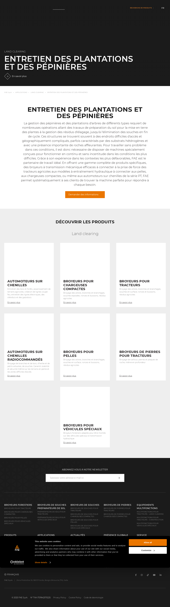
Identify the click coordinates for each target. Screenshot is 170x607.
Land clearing (11, 539)
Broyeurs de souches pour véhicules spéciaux (84, 527)
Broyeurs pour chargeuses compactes (18, 513)
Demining (9, 546)
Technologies (77, 549)
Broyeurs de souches (85, 505)
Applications (21, 92)
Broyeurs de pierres (117, 505)
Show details (41, 602)
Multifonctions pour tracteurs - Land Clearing (150, 513)
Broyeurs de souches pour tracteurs (84, 509)
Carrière (143, 545)
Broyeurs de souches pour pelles (84, 521)
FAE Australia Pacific (115, 560)
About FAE (109, 539)
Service (142, 535)
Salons (74, 542)
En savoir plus (19, 76)
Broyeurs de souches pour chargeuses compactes (84, 515)
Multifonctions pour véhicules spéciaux (148, 524)
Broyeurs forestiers (18, 505)
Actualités (78, 535)
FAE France (109, 553)
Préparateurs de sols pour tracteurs (51, 513)
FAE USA (107, 557)
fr (163, 8)
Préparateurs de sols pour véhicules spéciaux (51, 518)
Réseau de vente (112, 542)
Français (11, 574)
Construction (11, 542)
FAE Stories (76, 546)
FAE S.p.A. (8, 92)
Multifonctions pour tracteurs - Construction (150, 518)
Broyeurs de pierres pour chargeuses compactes (117, 515)
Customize (148, 589)
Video (73, 553)
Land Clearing (37, 92)
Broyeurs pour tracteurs (17, 508)
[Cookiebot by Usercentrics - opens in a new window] (17, 602)
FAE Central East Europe (116, 549)
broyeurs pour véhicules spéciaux (17, 522)
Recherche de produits (141, 8)
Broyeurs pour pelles (15, 518)
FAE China (109, 567)
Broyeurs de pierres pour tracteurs (117, 509)
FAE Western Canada (114, 564)
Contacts (141, 539)
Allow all (148, 582)
